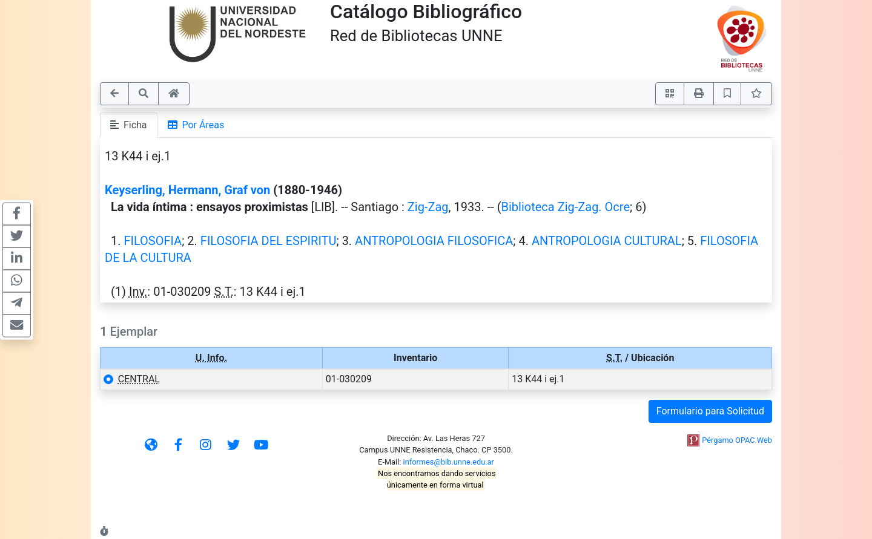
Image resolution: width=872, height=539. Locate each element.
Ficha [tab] (128, 125)
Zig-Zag (428, 207)
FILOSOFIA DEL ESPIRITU (268, 241)
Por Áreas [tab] (196, 125)
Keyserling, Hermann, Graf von (187, 190)
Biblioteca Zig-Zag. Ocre (565, 207)
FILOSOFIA (153, 241)
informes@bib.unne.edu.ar (448, 461)
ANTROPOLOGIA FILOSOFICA (434, 241)
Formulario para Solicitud (710, 411)
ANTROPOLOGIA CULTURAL (607, 241)
